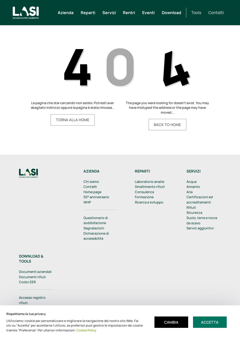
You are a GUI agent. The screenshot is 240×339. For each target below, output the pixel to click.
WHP (87, 202)
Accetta (210, 322)
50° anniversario (96, 197)
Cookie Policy (86, 330)
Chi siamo (91, 181)
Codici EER (27, 282)
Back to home (167, 124)
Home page (92, 192)
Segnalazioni (93, 228)
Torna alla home (72, 119)
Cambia (171, 322)
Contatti (90, 186)
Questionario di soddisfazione (95, 220)
